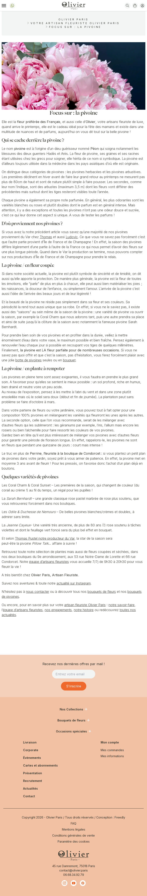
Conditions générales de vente (73, 835)
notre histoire (84, 610)
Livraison (30, 742)
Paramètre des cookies (74, 841)
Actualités (30, 788)
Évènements (32, 757)
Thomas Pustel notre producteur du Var (44, 538)
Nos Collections (73, 709)
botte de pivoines (28, 360)
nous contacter (37, 592)
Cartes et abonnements (40, 765)
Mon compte (110, 742)
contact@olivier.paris (73, 870)
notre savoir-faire (122, 605)
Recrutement (32, 781)
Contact (29, 796)
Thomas (46, 237)
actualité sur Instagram (74, 583)
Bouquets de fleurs (73, 720)
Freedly (120, 817)
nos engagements (58, 610)
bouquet (69, 360)
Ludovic (72, 237)
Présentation (32, 773)
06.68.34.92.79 (73, 874)
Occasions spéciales (73, 731)
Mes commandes (112, 750)
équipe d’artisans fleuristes (49, 562)
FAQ (73, 823)
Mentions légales (73, 829)
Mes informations (112, 756)
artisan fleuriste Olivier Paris (85, 605)
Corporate (30, 750)
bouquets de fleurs (102, 592)
